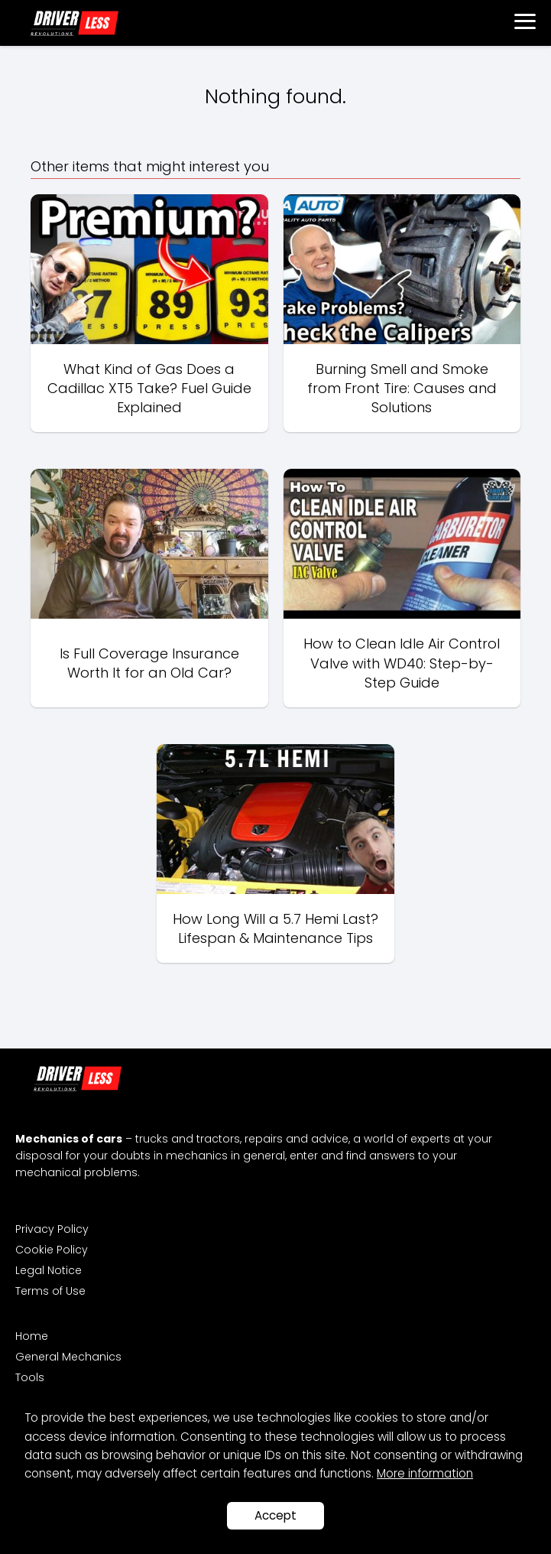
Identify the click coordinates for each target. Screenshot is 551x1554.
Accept (275, 1515)
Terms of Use (50, 1291)
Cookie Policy (51, 1249)
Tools (29, 1377)
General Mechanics (68, 1356)
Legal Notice (48, 1270)
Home (31, 1336)
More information (425, 1473)
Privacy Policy (52, 1229)
